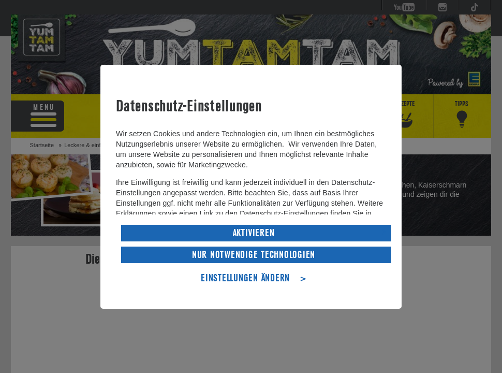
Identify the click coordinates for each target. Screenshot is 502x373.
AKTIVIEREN (254, 233)
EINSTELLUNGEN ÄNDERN (245, 278)
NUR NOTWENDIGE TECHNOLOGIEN (253, 255)
